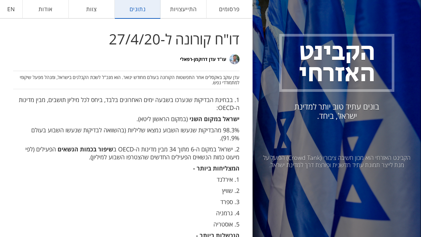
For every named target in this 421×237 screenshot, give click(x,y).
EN (11, 9)
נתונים (138, 9)
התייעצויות (183, 9)
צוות (91, 9)
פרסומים (229, 9)
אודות (45, 9)
